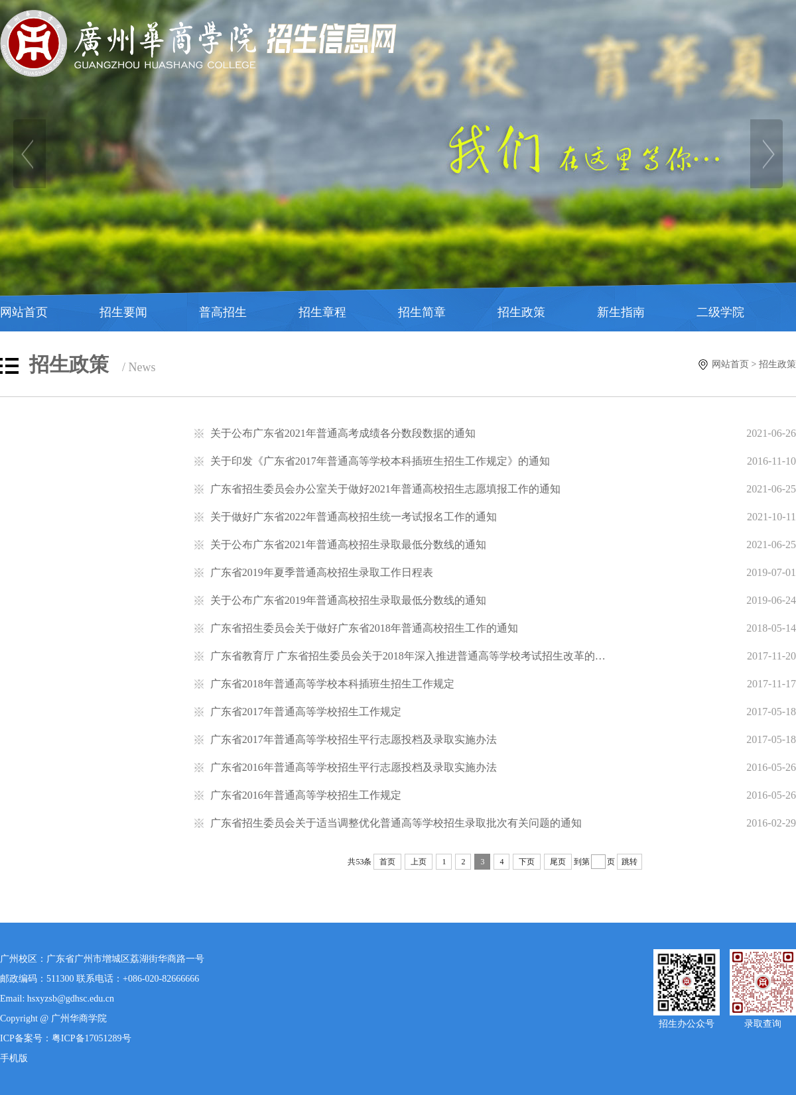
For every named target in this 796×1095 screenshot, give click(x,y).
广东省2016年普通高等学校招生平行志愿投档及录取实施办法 (353, 767)
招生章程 (322, 312)
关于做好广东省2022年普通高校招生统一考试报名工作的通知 (353, 516)
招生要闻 (123, 312)
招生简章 (422, 312)
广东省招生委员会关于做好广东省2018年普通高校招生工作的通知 (364, 628)
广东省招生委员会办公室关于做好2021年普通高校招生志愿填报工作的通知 (385, 488)
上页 (419, 861)
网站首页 (24, 312)
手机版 (14, 1058)
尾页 (558, 861)
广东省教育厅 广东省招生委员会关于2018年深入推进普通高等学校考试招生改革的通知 (413, 656)
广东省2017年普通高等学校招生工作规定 (305, 711)
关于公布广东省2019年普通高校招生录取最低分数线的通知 (348, 600)
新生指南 (621, 312)
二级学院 (720, 312)
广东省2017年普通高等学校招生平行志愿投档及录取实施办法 (353, 739)
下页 (527, 861)
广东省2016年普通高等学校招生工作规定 (305, 795)
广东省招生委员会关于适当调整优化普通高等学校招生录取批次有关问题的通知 (396, 823)
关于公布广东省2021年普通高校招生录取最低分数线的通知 (348, 544)
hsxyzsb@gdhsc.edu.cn (70, 999)
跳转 (629, 861)
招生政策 (521, 312)
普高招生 (223, 312)
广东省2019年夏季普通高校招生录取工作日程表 (321, 572)
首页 (387, 861)
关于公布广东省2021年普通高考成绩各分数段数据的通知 (343, 433)
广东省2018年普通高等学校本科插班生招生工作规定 (332, 683)
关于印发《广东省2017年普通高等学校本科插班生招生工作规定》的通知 (380, 461)
